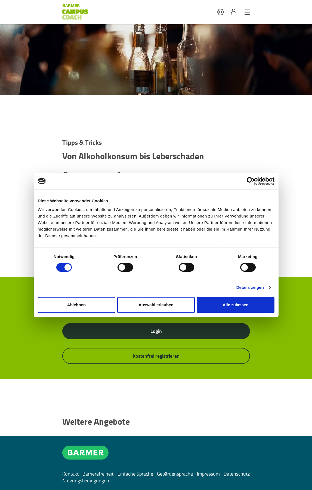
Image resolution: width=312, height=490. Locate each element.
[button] (220, 12)
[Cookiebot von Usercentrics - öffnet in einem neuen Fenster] (250, 181)
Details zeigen (250, 287)
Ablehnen (76, 304)
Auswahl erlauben (155, 304)
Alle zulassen (235, 304)
